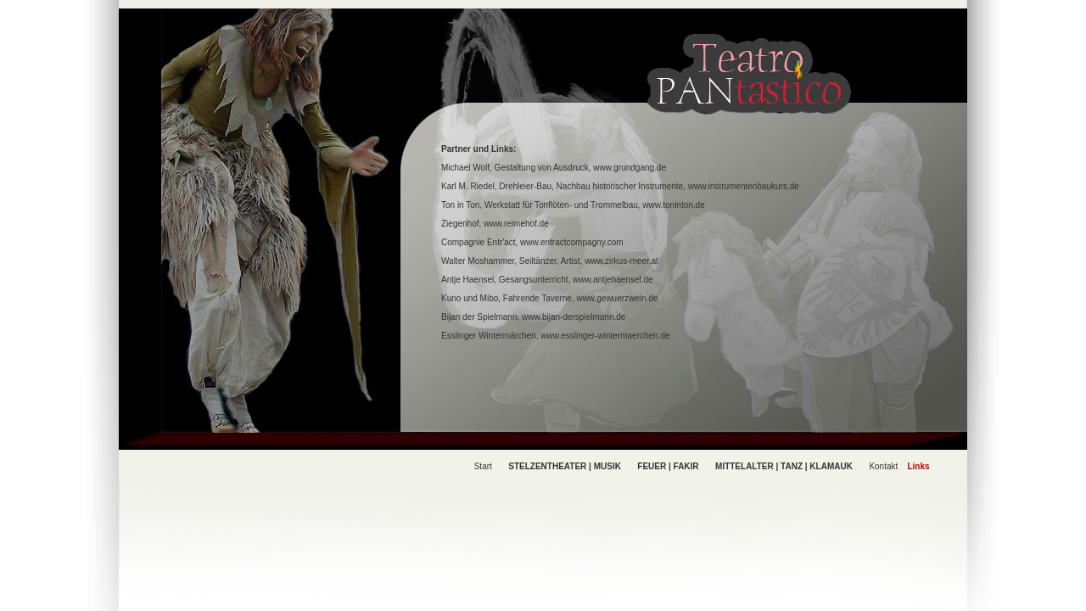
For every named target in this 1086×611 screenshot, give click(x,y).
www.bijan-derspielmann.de (573, 317)
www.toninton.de (673, 205)
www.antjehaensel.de (613, 279)
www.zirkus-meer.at (621, 261)
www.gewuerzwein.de (617, 298)
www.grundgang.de (629, 167)
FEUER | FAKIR (667, 466)
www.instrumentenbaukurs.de (743, 186)
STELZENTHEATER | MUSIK (564, 466)
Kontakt (883, 466)
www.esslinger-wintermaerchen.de (604, 335)
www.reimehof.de (516, 223)
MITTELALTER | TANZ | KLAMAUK (784, 466)
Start (483, 466)
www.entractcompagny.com (572, 242)
